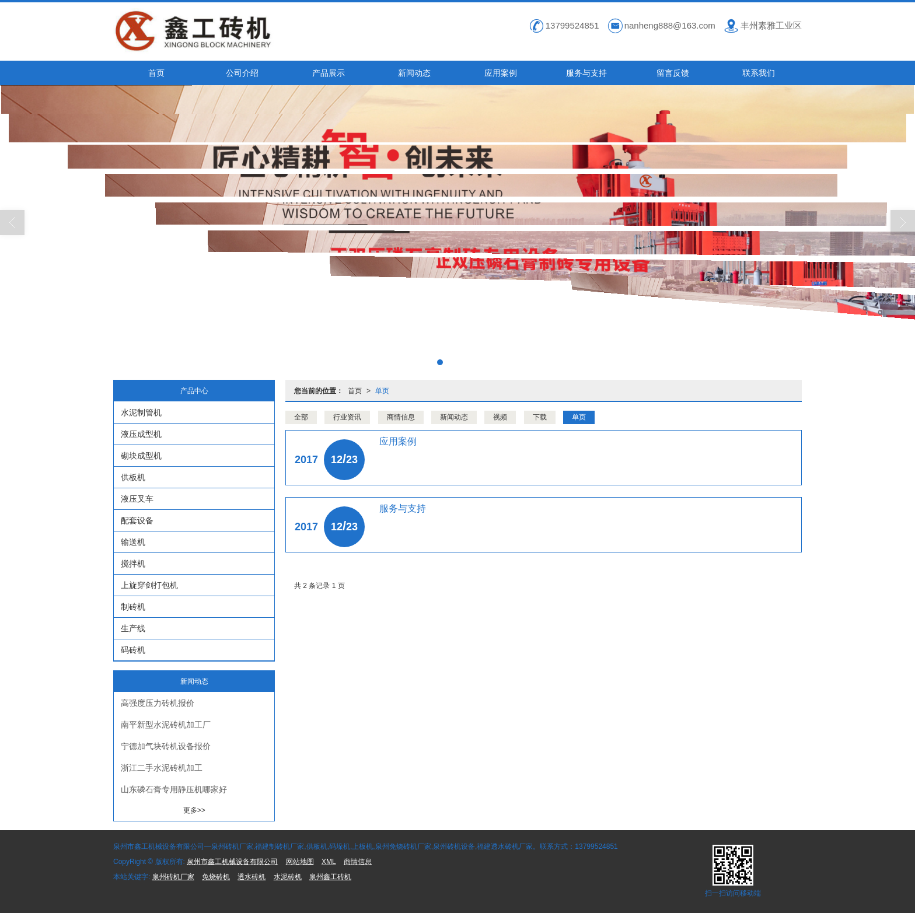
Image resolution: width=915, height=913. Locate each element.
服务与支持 (586, 73)
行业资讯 (347, 417)
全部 (301, 417)
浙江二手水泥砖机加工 (161, 767)
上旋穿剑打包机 (149, 585)
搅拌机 (133, 563)
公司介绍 (242, 73)
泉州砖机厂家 (173, 877)
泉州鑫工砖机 (330, 877)
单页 (382, 391)
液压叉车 (137, 498)
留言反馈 (672, 73)
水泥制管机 (141, 412)
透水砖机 (252, 877)
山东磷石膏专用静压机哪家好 (174, 789)
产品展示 (328, 73)
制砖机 (133, 606)
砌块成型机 (141, 455)
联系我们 (758, 73)
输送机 (133, 542)
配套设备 (137, 520)
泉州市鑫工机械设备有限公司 (232, 862)
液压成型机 (141, 434)
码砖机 (133, 650)
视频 (500, 417)
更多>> (194, 810)
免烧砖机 (216, 877)
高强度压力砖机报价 (157, 703)
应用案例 (500, 73)
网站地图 (300, 862)
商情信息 (401, 417)
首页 (156, 73)
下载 (540, 417)
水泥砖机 (288, 877)
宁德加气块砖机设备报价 (166, 746)
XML (329, 862)
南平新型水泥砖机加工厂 (166, 724)
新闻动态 (414, 73)
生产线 (133, 628)
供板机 (133, 477)
